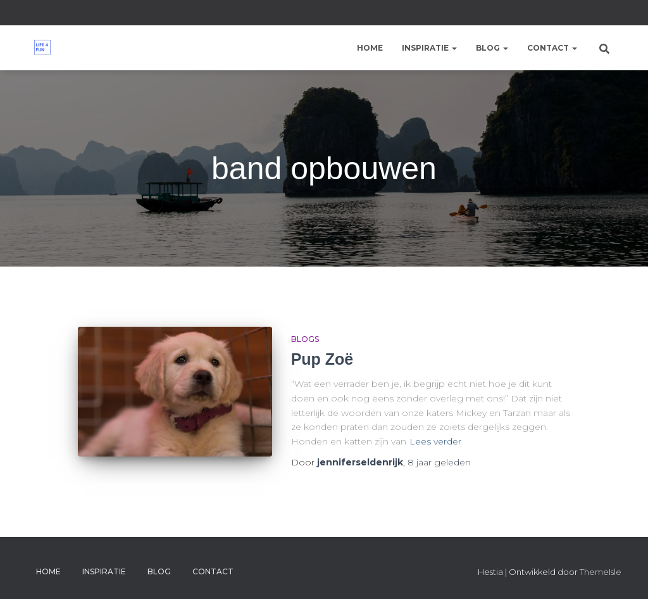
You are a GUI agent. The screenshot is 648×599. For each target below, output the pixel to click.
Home (370, 48)
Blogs (305, 339)
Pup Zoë (322, 359)
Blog (492, 48)
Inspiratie (429, 48)
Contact (552, 48)
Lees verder (435, 441)
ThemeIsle (600, 572)
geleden (439, 462)
